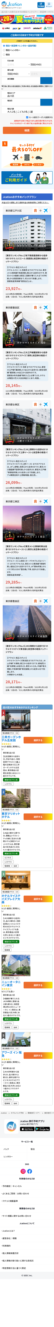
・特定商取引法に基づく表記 (13, 1268)
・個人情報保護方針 (10, 1253)
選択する (38, 740)
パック (6, 1149)
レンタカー (8, 1156)
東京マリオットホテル (11, 815)
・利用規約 (6, 1245)
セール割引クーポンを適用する (41, 117)
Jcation (4, 1113)
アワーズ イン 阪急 (12, 1054)
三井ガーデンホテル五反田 (11, 738)
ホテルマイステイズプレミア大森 (11, 899)
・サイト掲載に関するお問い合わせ (16, 1215)
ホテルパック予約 (17, 1113)
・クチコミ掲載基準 (9, 1201)
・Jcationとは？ (8, 1230)
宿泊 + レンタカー (13, 50)
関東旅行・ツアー (34, 1113)
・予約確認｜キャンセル (11, 1186)
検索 (27, 130)
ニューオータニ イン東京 (11, 983)
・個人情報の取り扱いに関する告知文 (17, 1260)
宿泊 (8, 54)
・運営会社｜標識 (9, 1238)
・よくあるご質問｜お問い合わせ (15, 1193)
